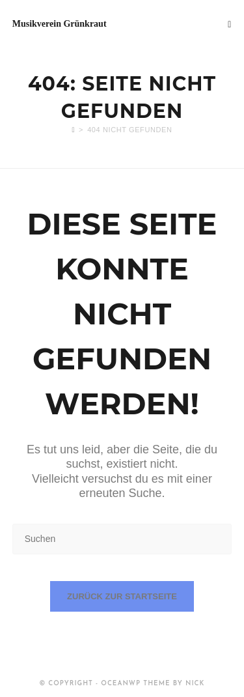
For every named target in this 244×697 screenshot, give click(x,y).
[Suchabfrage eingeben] (122, 539)
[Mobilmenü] (230, 24)
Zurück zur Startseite (122, 596)
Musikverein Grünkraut (59, 24)
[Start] (73, 130)
